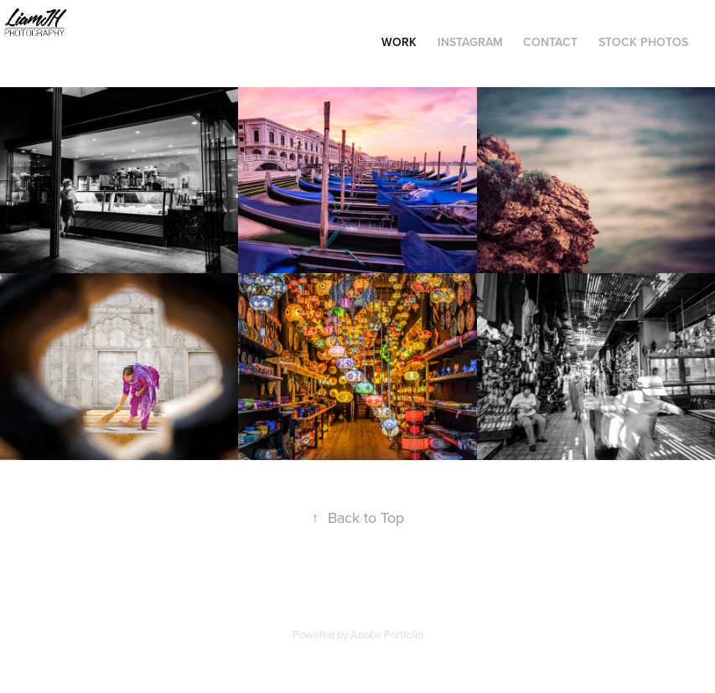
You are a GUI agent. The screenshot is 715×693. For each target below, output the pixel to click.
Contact (550, 42)
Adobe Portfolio (386, 634)
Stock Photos (643, 42)
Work (399, 42)
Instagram (470, 42)
